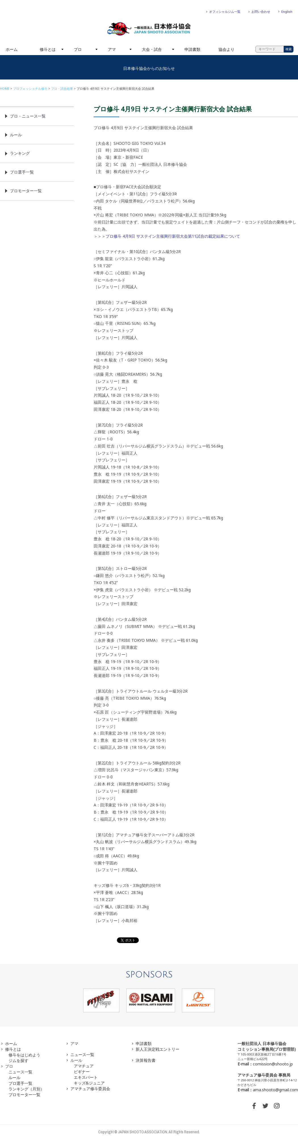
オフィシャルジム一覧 (224, 11)
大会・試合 (152, 49)
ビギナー (82, 1071)
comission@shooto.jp (273, 1064)
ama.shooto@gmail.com (275, 1089)
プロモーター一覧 (26, 190)
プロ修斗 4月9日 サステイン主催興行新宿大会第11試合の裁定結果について (173, 236)
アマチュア (84, 1066)
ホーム (12, 49)
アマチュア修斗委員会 (90, 1088)
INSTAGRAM (276, 1105)
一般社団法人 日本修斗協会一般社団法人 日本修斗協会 (149, 29)
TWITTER (265, 1105)
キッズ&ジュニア (89, 1083)
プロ (78, 49)
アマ (112, 49)
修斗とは (48, 49)
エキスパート (86, 1077)
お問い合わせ (260, 11)
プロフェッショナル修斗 (30, 88)
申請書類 (192, 49)
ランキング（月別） (26, 1089)
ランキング (20, 153)
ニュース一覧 (20, 1072)
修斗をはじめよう (24, 1055)
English (286, 11)
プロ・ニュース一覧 (28, 116)
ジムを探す (18, 1060)
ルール (16, 134)
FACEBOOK (254, 1105)
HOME (4, 88)
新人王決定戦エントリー (157, 1049)
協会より (226, 49)
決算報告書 (146, 1060)
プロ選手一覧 (22, 172)
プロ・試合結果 (62, 88)
